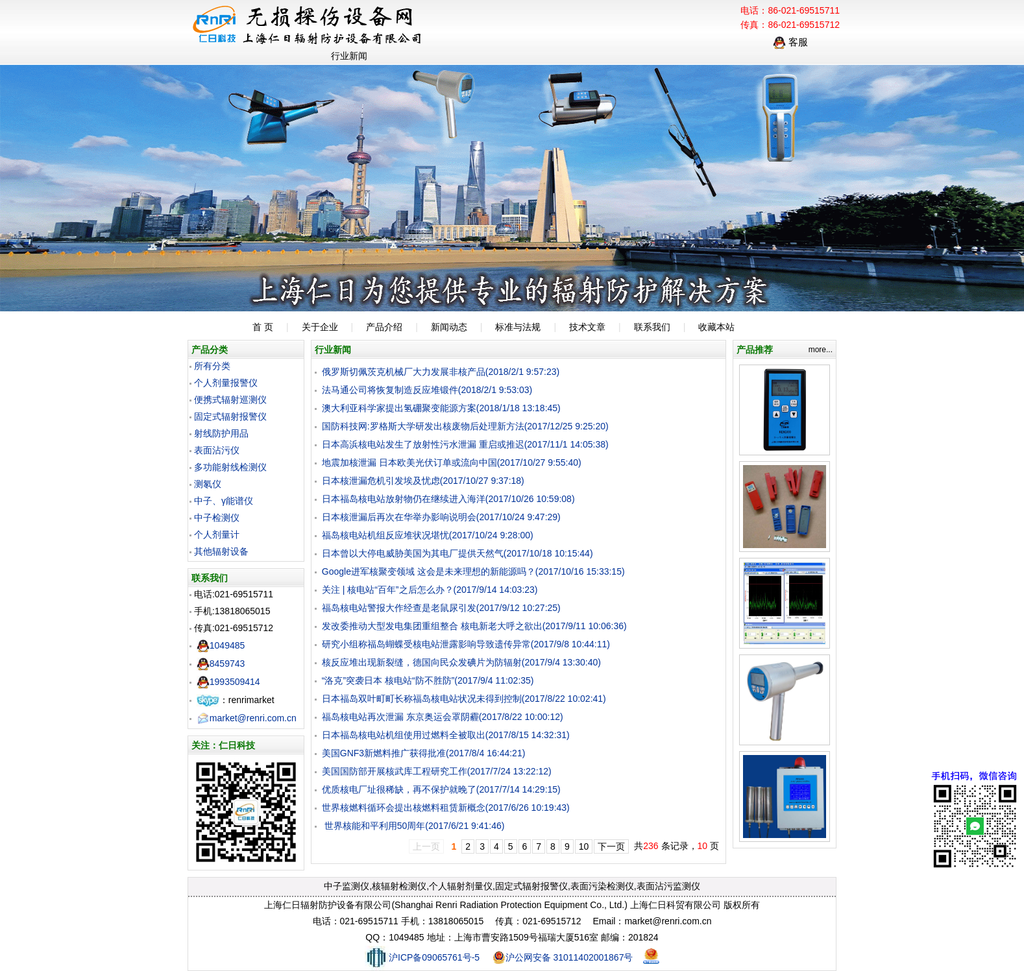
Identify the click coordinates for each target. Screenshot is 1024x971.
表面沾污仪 (216, 450)
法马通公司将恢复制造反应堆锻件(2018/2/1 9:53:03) (427, 390)
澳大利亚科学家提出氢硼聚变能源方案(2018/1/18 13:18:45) (441, 408)
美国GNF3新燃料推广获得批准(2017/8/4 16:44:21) (424, 753)
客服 (790, 41)
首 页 (262, 327)
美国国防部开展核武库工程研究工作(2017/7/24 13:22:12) (437, 771)
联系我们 (652, 327)
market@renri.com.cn (247, 718)
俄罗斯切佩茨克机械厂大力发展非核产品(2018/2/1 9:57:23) (440, 371)
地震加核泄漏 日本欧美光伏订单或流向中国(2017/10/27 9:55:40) (451, 462)
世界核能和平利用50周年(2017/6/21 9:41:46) (413, 826)
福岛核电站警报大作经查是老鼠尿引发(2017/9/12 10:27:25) (441, 608)
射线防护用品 (221, 433)
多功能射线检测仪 (230, 467)
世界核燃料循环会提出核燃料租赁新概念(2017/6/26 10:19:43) (446, 807)
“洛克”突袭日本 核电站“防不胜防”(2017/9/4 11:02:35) (428, 680)
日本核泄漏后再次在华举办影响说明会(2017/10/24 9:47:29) (441, 517)
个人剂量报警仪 (226, 383)
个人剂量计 (216, 534)
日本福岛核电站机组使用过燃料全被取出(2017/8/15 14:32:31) (446, 735)
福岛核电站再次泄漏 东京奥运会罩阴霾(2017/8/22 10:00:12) (442, 717)
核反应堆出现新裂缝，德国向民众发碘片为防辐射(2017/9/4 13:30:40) (461, 662)
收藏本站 (716, 327)
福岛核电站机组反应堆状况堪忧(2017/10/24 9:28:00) (427, 535)
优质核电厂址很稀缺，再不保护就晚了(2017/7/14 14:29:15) (441, 789)
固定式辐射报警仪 (230, 416)
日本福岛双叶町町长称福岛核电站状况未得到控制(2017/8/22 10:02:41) (464, 698)
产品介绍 (384, 327)
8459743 (221, 663)
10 (584, 846)
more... (821, 349)
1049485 (221, 645)
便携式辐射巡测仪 (230, 399)
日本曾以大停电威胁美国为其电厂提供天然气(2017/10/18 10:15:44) (457, 553)
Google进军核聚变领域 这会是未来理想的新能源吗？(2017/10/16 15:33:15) (473, 571)
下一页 (611, 846)
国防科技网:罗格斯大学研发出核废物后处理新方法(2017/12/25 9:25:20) (465, 426)
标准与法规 (518, 327)
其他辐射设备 (221, 551)
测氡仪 (207, 484)
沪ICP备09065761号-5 (422, 957)
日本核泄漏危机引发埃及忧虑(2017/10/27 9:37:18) (423, 480)
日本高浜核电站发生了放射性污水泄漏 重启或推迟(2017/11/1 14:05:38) (465, 444)
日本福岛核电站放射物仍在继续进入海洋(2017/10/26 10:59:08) (448, 499)
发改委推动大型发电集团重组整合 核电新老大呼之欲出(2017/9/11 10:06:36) (474, 626)
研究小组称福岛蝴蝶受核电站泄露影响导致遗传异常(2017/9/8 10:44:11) (466, 644)
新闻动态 (449, 327)
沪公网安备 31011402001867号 (563, 957)
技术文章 (587, 327)
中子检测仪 (216, 517)
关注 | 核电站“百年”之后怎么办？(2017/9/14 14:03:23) (430, 589)
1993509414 (228, 682)
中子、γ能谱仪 (223, 501)
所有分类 (212, 366)
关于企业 (320, 327)
